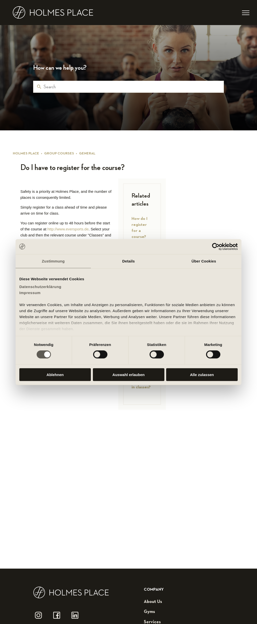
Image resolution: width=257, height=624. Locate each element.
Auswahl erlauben (128, 375)
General (87, 153)
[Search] (128, 87)
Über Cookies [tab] (203, 261)
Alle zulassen (202, 375)
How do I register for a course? (139, 228)
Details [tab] (128, 261)
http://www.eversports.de (68, 229)
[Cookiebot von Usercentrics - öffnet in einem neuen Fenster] (216, 246)
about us (153, 601)
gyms (149, 611)
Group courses (59, 153)
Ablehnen (54, 375)
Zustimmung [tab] (53, 261)
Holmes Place (26, 153)
